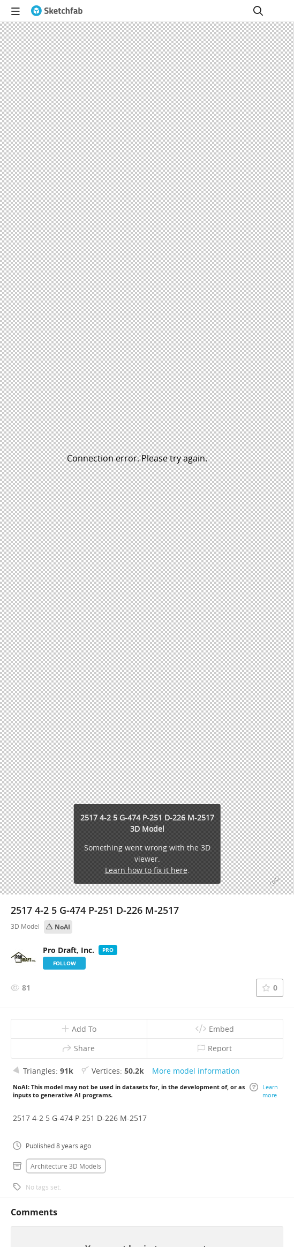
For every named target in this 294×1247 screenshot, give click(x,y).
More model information (196, 1071)
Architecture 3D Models (66, 1166)
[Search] (258, 11)
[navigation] (15, 11)
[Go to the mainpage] (56, 10)
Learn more (264, 1091)
